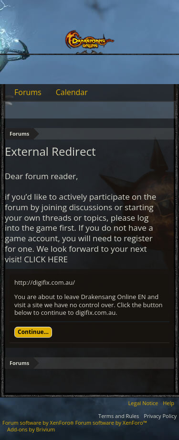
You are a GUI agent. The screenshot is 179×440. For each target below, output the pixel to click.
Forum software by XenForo (38, 422)
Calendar (72, 92)
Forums (28, 92)
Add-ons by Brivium (31, 429)
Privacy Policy (160, 415)
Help (168, 403)
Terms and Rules (118, 415)
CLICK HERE (46, 259)
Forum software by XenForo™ (111, 422)
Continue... (33, 332)
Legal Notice (143, 403)
